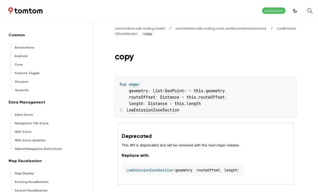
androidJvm (273, 11)
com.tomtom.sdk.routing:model (140, 28)
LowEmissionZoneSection (153, 110)
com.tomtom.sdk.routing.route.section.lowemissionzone (221, 28)
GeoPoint (174, 91)
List (157, 91)
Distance (169, 97)
